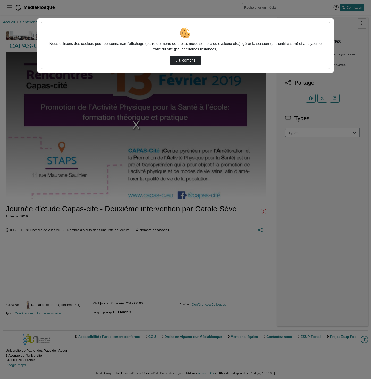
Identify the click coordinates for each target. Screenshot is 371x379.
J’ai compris (185, 60)
